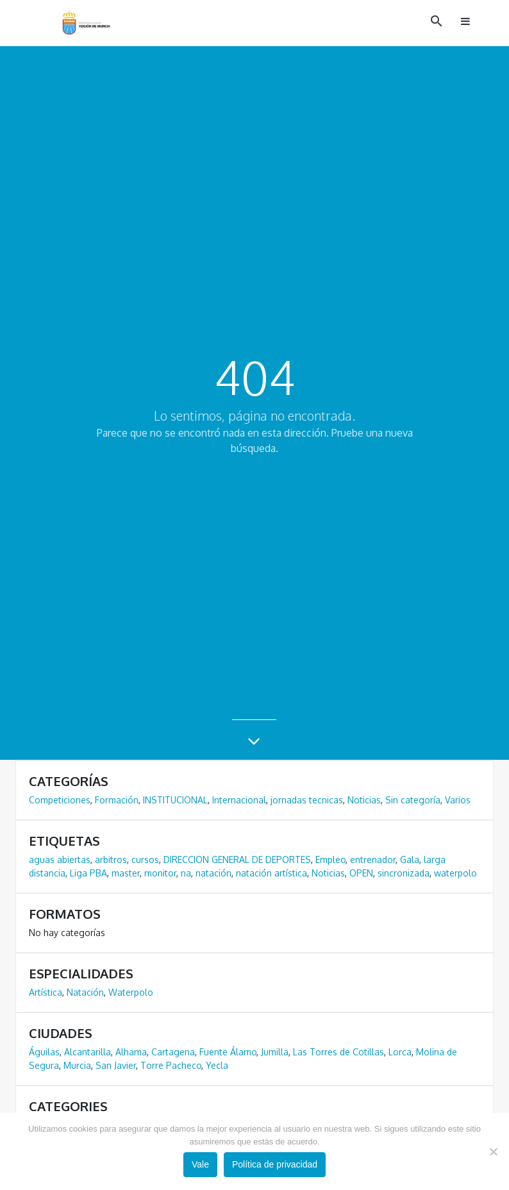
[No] (493, 1151)
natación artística (271, 872)
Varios (458, 799)
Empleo (330, 859)
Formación (116, 799)
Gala (409, 859)
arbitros (111, 859)
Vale (200, 1164)
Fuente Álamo (227, 1051)
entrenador (373, 859)
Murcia (77, 1065)
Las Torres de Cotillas (338, 1051)
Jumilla (274, 1051)
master (126, 872)
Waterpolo (130, 992)
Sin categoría (412, 799)
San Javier (116, 1065)
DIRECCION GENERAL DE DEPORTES (237, 859)
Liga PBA (88, 872)
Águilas (44, 1051)
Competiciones (59, 799)
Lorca (400, 1051)
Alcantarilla (87, 1051)
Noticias (364, 799)
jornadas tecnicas (307, 799)
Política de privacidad (274, 1164)
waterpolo (455, 872)
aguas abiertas (59, 859)
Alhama (131, 1051)
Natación (85, 992)
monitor (160, 872)
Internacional (239, 799)
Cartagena (173, 1051)
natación (213, 872)
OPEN (361, 872)
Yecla (217, 1065)
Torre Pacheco (170, 1065)
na (186, 872)
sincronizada (404, 872)
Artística (45, 992)
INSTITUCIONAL (175, 799)
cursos (145, 859)
